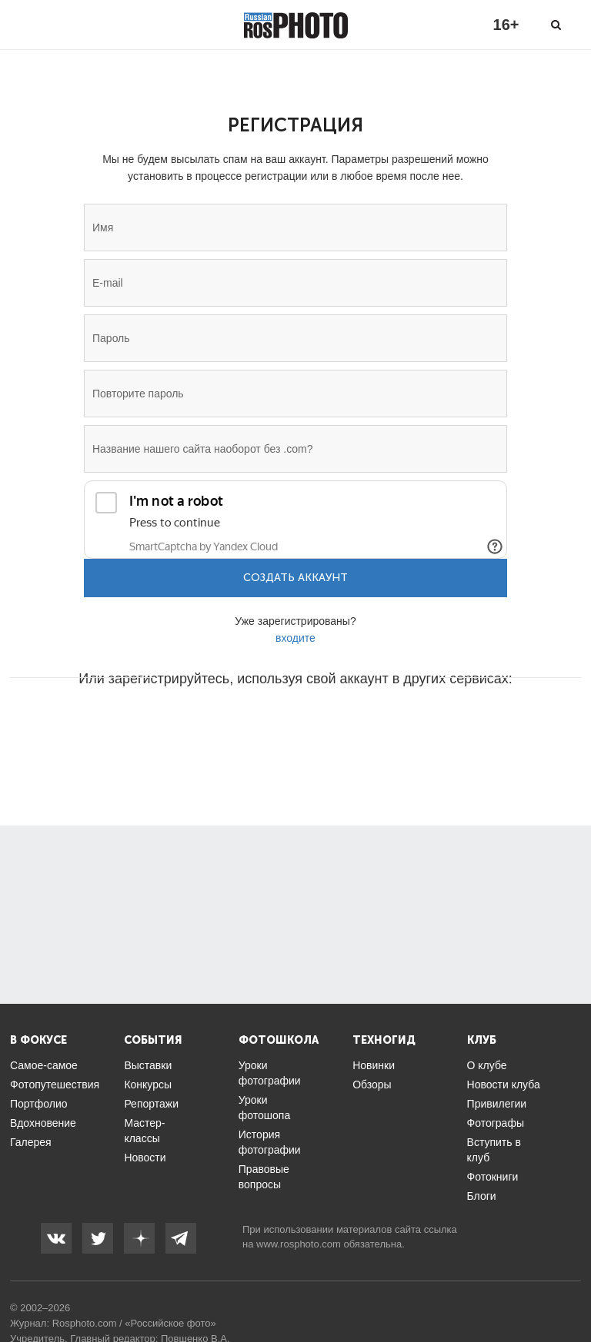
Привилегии (497, 1104)
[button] (178, 725)
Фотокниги (493, 1177)
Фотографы (495, 1123)
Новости (144, 1157)
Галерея (31, 1142)
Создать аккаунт (295, 577)
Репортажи (151, 1104)
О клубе (487, 1065)
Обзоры (372, 1084)
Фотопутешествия (54, 1084)
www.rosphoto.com (298, 1244)
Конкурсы (148, 1084)
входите (295, 638)
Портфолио (39, 1104)
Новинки (373, 1065)
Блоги (481, 1196)
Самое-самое (44, 1065)
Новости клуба (503, 1084)
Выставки (148, 1065)
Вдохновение (43, 1123)
